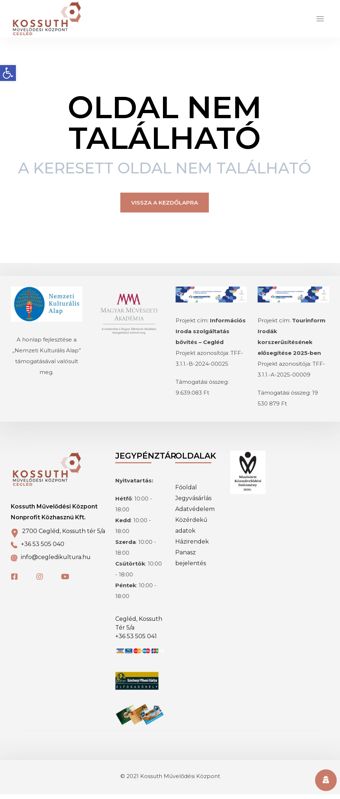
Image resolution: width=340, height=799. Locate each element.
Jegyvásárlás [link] (193, 502)
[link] (8, 73)
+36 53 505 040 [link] (42, 548)
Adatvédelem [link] (195, 513)
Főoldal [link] (186, 492)
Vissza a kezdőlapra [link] (164, 207)
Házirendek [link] (192, 546)
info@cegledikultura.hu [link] (56, 561)
